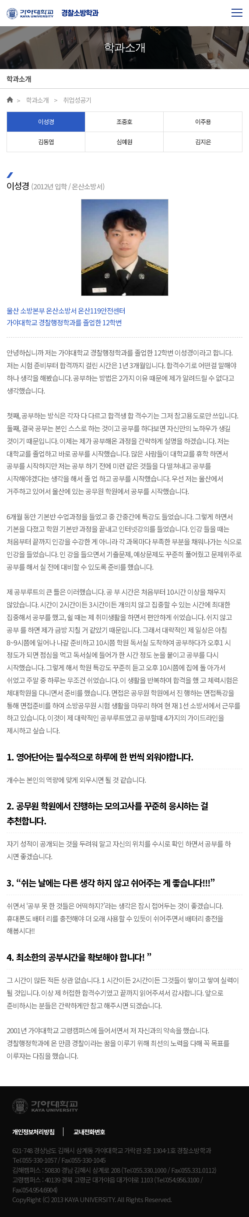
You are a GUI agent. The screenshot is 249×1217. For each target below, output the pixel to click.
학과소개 (37, 100)
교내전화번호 (89, 1131)
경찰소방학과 (79, 13)
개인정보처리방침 (33, 1131)
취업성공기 (77, 100)
